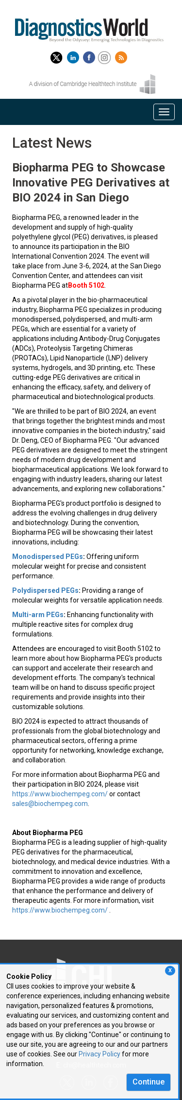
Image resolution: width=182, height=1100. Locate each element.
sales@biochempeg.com (50, 803)
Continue (148, 1081)
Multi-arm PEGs (38, 615)
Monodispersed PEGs (47, 556)
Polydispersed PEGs (45, 590)
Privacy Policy (99, 1054)
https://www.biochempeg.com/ (60, 794)
